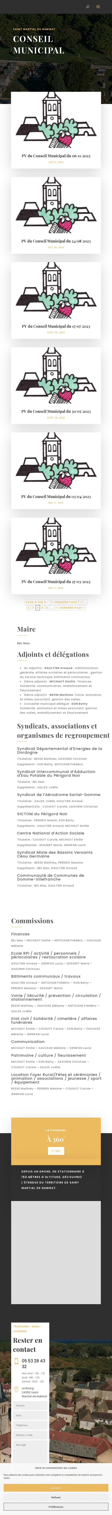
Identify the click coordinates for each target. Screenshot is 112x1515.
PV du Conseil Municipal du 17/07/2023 (56, 326)
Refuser (56, 1497)
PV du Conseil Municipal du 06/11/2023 (56, 155)
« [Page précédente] (80, 602)
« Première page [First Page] (64, 602)
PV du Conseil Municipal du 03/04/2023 (56, 496)
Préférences (56, 1506)
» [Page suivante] (56, 608)
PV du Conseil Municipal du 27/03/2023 (56, 581)
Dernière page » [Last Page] (72, 608)
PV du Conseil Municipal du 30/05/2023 (56, 411)
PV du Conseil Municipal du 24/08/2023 (56, 241)
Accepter (56, 1488)
